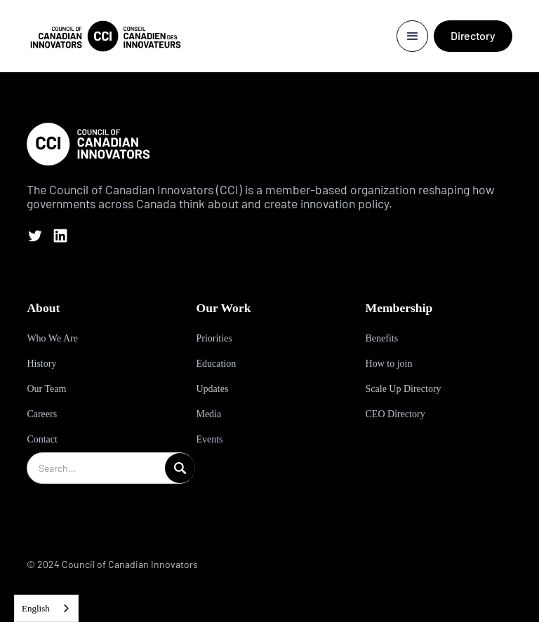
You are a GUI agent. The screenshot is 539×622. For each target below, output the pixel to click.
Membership (399, 308)
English (36, 608)
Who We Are (52, 338)
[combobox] (46, 608)
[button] (412, 36)
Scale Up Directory (403, 389)
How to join (389, 363)
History (41, 363)
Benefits (382, 338)
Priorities (214, 338)
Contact (42, 439)
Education (216, 363)
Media (208, 414)
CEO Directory (395, 414)
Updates (212, 389)
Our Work (223, 308)
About (43, 308)
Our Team (46, 389)
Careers (42, 414)
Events (209, 439)
